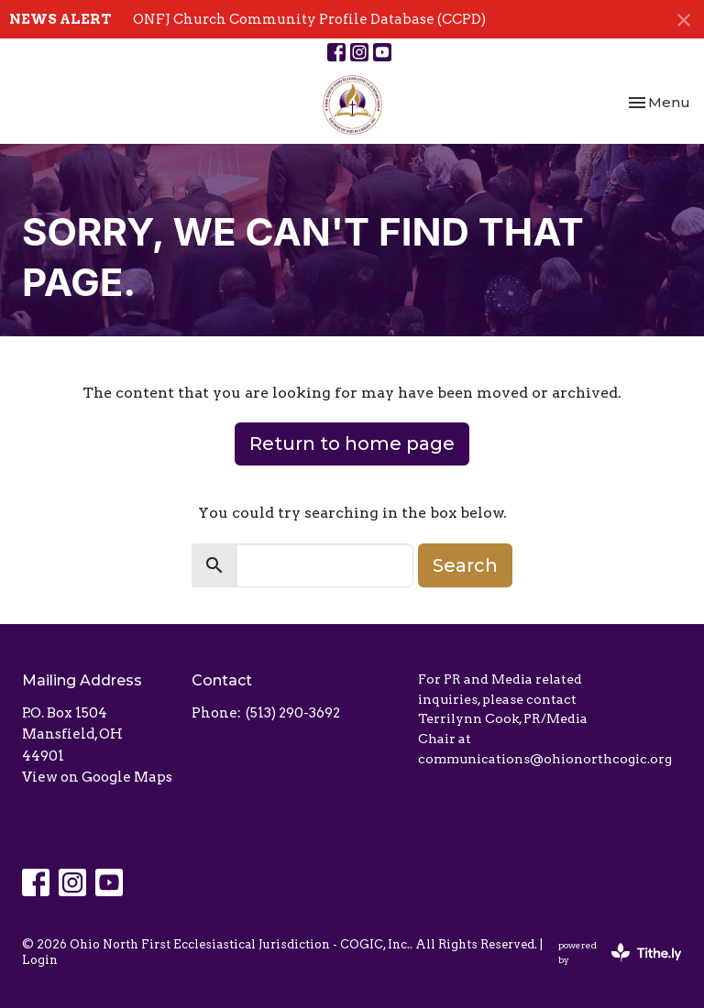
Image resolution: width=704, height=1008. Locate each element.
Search (465, 565)
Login (40, 960)
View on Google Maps (97, 777)
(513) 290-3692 (293, 713)
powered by (620, 952)
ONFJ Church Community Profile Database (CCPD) (309, 19)
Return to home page (352, 444)
